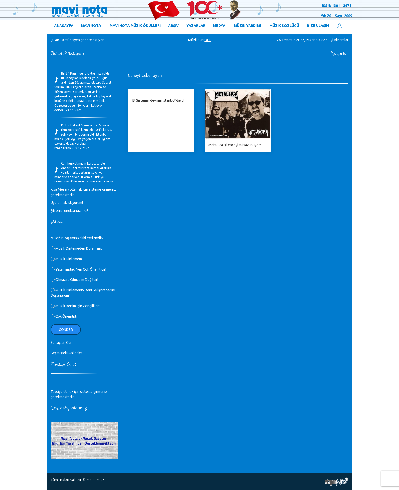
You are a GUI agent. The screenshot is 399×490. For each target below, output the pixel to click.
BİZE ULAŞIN (318, 26)
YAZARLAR (195, 26)
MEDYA (219, 26)
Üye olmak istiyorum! (67, 203)
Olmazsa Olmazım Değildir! (74, 280)
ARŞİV (173, 26)
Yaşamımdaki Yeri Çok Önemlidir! (78, 269)
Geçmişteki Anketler (66, 353)
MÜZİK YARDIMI (247, 26)
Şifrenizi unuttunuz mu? (69, 211)
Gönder (66, 330)
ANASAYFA (63, 26)
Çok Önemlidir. (64, 316)
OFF (207, 40)
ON (201, 40)
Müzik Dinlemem (66, 259)
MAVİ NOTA (91, 26)
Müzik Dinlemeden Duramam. (76, 248)
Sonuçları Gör (61, 342)
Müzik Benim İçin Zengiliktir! (75, 306)
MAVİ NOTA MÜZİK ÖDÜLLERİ (135, 26)
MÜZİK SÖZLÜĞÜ (284, 26)
